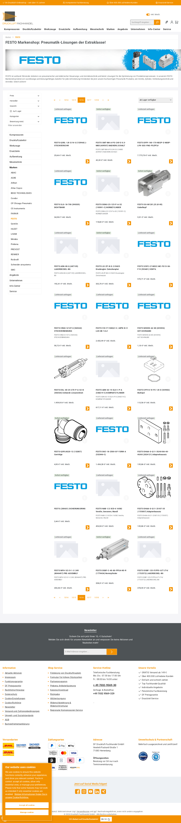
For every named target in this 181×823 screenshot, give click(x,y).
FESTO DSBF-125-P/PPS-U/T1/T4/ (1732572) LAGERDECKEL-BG (152, 571)
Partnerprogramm (58, 681)
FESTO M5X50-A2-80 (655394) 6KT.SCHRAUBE (151, 329)
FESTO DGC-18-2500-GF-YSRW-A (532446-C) (111, 453)
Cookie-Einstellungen (15, 698)
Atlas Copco (16, 188)
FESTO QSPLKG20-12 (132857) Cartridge (68, 453)
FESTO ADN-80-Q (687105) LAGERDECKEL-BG (66, 267)
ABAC (13, 173)
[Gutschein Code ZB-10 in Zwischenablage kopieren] (109, 819)
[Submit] (111, 652)
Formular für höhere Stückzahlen (66, 677)
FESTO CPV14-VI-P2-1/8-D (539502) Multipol (153, 391)
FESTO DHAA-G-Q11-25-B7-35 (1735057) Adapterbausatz (151, 510)
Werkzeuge (15, 145)
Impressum (10, 677)
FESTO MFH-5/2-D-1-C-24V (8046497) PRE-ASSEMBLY (66, 571)
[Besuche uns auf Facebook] (77, 791)
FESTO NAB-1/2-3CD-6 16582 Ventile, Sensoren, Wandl (109, 510)
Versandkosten (83, 811)
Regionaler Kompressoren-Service (66, 710)
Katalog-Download (59, 690)
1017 (89, 100)
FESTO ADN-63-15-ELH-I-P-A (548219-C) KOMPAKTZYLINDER (110, 391)
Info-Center (15, 286)
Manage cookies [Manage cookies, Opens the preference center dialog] (27, 812)
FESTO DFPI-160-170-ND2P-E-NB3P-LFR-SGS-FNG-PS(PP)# (154, 144)
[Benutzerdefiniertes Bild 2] (155, 756)
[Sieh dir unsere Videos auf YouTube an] (91, 791)
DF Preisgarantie (13, 686)
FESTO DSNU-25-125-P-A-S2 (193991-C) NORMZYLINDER (109, 205)
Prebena (14, 244)
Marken (13, 167)
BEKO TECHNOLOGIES (21, 193)
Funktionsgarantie (14, 681)
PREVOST (15, 249)
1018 (96, 100)
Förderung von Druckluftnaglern (65, 673)
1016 (81, 100)
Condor (14, 198)
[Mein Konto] (172, 22)
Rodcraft (15, 259)
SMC (13, 270)
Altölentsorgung (58, 698)
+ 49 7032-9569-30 (104, 685)
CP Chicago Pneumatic (21, 203)
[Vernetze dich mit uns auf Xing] (104, 791)
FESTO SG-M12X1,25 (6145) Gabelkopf (149, 205)
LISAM (14, 234)
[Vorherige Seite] (60, 100)
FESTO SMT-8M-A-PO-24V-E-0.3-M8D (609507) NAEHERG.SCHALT (111, 144)
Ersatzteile (15, 151)
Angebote (14, 275)
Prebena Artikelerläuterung (63, 686)
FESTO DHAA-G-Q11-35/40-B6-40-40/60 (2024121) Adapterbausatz (153, 453)
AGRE (13, 178)
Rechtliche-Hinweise (14, 690)
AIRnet (14, 183)
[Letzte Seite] (108, 100)
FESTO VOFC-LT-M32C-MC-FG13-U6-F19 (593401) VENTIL (154, 267)
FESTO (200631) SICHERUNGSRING (70, 509)
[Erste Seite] (54, 100)
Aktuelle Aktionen (13, 673)
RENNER (15, 254)
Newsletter (10, 707)
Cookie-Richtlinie (13, 702)
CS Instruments (18, 208)
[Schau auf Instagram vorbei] (84, 791)
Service (13, 291)
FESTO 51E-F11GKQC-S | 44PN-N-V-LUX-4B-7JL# (112, 329)
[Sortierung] (155, 100)
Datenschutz (11, 694)
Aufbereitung (16, 156)
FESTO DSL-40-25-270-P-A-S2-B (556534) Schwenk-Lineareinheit (69, 391)
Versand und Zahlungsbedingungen (22, 711)
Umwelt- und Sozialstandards (19, 715)
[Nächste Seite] (103, 100)
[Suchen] (157, 22)
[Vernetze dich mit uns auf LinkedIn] (97, 791)
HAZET (14, 229)
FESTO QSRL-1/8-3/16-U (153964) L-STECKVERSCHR (70, 144)
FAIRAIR (14, 213)
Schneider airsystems (21, 264)
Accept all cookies (27, 805)
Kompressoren (17, 135)
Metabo (14, 239)
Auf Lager (17, 111)
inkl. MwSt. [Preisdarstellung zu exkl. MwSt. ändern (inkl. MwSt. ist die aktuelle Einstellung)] (153, 14)
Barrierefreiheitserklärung (17, 724)
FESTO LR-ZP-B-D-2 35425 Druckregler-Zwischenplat (108, 267)
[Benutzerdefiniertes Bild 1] (143, 756)
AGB (7, 719)
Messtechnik (16, 162)
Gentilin (14, 224)
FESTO (14, 219)
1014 (66, 100)
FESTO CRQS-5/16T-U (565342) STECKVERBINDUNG (68, 329)
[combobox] (142, 22)
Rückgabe (55, 694)
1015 (74, 100)
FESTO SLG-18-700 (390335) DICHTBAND (67, 205)
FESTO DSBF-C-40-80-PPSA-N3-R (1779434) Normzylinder (111, 571)
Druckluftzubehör (18, 140)
